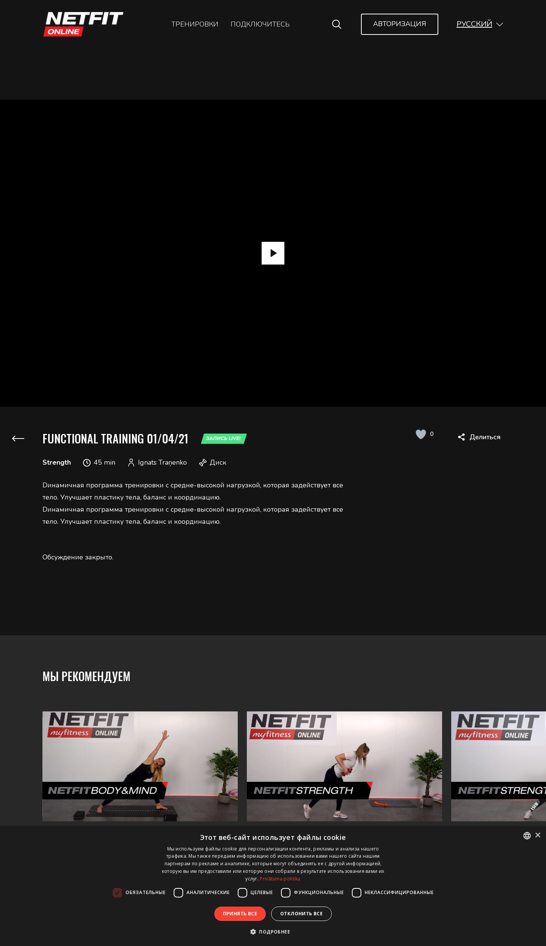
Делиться (484, 437)
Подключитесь (260, 24)
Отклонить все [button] (301, 913)
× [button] (537, 835)
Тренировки (194, 24)
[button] (480, 24)
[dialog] (273, 886)
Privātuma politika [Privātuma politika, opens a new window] (280, 879)
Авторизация (399, 23)
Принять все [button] (240, 913)
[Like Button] (420, 434)
